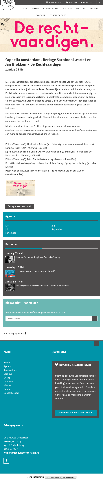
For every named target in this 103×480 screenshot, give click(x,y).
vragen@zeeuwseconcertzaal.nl (21, 452)
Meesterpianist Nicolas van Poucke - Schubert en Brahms (42, 285)
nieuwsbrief (56, 2)
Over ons (81, 8)
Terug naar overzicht (19, 206)
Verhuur (67, 8)
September (57, 229)
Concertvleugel (58, 15)
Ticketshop (89, 2)
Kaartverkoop (50, 8)
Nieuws (94, 8)
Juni (53, 225)
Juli (6, 229)
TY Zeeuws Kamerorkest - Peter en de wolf (34, 271)
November (10, 232)
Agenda (35, 8)
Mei (7, 225)
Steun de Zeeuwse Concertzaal (76, 412)
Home (24, 8)
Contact (40, 15)
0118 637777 (11, 449)
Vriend (73, 2)
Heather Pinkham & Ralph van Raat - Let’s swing (37, 257)
